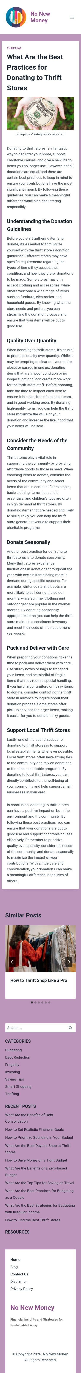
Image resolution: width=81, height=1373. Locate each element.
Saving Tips (14, 1079)
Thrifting (14, 48)
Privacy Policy (21, 1289)
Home (15, 1259)
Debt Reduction (17, 1057)
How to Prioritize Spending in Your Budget (39, 1137)
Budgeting (13, 1050)
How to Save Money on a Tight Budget (36, 1160)
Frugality (12, 1064)
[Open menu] (72, 17)
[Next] (68, 962)
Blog (14, 1267)
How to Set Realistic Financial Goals (34, 1129)
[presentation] (40, 948)
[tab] (32, 1002)
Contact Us (19, 1274)
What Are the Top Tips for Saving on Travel (39, 1183)
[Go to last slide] (12, 962)
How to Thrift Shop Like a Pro (38, 980)
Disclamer (18, 1281)
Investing (12, 1072)
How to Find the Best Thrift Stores (32, 1220)
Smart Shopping (18, 1086)
